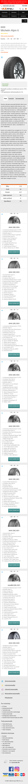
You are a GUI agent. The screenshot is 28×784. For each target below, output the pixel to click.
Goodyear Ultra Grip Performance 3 (12, 231)
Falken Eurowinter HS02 (9, 239)
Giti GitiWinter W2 (7, 337)
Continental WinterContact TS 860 (12, 490)
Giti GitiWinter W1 (8, 663)
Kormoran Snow (8, 350)
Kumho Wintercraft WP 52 (10, 339)
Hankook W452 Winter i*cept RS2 (12, 596)
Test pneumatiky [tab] (19, 98)
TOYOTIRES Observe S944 (11, 447)
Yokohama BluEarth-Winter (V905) (13, 609)
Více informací (4, 52)
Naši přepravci (6, 745)
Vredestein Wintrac (9, 244)
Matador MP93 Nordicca (10, 451)
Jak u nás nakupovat (7, 747)
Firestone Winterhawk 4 (9, 284)
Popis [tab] (5, 98)
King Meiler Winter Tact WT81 (11, 667)
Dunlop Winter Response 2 (11, 395)
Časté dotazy (5, 740)
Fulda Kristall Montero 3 (10, 397)
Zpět (25, 21)
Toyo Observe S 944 (9, 660)
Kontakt (24, 5)
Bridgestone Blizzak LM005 (10, 283)
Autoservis (23, 16)
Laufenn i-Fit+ (7, 618)
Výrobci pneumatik (7, 714)
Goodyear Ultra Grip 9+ (9, 278)
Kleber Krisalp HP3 (9, 289)
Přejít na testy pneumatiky (7, 36)
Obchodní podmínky (7, 738)
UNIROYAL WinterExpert (10, 450)
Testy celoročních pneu (8, 728)
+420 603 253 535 (8, 6)
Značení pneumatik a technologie (11, 712)
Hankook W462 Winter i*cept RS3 (12, 235)
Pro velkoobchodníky (7, 741)
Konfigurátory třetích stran (9, 715)
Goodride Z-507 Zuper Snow (11, 559)
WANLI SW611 (7, 402)
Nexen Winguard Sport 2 (9, 543)
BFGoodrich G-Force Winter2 (10, 286)
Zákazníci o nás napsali (8, 751)
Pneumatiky (4, 12)
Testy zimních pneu (7, 726)
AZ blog (4, 706)
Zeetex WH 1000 (7, 241)
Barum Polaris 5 (8, 292)
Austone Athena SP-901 (10, 299)
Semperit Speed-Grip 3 (9, 601)
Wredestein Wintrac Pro (9, 332)
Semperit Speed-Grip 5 (9, 334)
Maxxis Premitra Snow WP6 (10, 389)
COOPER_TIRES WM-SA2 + (11, 455)
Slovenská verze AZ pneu (9, 749)
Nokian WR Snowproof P (10, 553)
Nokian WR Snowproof (10, 342)
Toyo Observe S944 (9, 556)
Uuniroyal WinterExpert (10, 296)
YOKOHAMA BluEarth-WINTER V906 (13, 345)
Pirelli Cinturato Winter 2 (10, 246)
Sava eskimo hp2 (7, 442)
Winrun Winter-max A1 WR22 (11, 248)
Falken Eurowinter (8, 453)
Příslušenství (5, 16)
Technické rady (6, 710)
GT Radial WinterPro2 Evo (10, 243)
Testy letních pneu (7, 724)
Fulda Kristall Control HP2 (10, 288)
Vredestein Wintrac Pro (9, 544)
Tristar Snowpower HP (10, 668)
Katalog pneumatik (7, 708)
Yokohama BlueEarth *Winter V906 (13, 498)
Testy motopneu (6, 729)
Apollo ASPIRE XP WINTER (11, 341)
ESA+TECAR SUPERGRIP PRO (11, 445)
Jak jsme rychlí (6, 743)
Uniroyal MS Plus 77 (9, 605)
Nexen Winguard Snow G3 (11, 392)
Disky (23, 12)
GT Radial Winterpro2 (8, 440)
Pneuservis (14, 16)
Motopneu (14, 12)
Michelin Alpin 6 (7, 233)
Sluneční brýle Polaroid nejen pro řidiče (12, 717)
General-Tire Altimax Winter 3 (11, 503)
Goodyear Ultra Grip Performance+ (12, 432)
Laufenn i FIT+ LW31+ (9, 495)
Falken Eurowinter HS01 (9, 493)
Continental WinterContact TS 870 (12, 230)
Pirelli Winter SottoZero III (10, 554)
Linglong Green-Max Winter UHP (12, 561)
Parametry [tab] (11, 98)
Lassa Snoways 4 (8, 297)
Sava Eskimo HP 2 (9, 347)
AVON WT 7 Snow (8, 393)
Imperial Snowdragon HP (10, 400)
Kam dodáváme (6, 753)
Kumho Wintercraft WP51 (10, 506)
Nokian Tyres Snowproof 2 (10, 238)
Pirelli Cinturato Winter (10, 662)
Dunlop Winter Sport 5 (9, 236)
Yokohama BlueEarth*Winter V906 (12, 435)
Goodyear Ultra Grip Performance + (12, 329)
